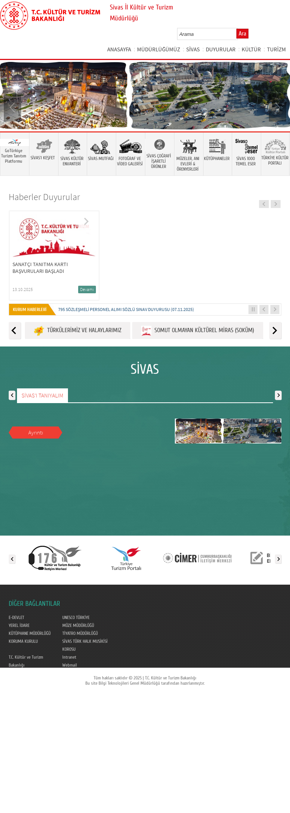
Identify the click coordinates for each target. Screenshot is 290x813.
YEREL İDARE (19, 625)
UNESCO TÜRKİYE (75, 617)
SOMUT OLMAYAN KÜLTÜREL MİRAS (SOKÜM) (197, 331)
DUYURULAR (221, 49)
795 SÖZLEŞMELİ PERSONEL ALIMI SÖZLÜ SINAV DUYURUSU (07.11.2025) (126, 309)
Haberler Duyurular (44, 197)
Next (276, 107)
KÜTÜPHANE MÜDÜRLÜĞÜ (30, 633)
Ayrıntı (35, 432)
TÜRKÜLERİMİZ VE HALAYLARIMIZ (77, 331)
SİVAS (193, 49)
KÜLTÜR (251, 49)
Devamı (87, 289)
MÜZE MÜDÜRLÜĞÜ (78, 625)
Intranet (69, 657)
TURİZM (276, 49)
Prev (13, 107)
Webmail (69, 665)
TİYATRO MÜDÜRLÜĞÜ (80, 633)
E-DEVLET (16, 617)
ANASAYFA (119, 49)
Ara (242, 33)
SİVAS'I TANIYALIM (42, 395)
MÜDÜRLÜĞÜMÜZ (158, 49)
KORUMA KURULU (23, 641)
